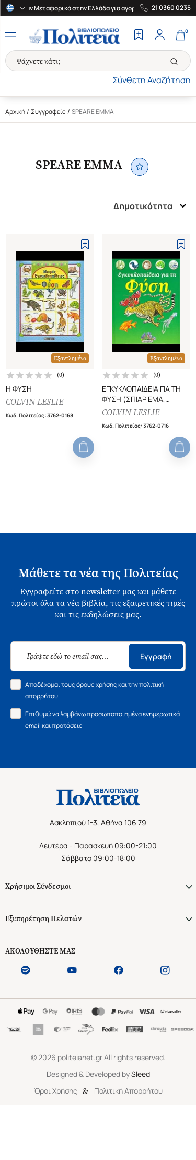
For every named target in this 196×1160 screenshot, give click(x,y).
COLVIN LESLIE (34, 401)
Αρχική (15, 111)
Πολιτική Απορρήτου (128, 1091)
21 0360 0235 (171, 8)
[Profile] (159, 36)
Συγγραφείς (48, 111)
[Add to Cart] (83, 447)
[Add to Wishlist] (85, 244)
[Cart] (180, 36)
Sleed (140, 1074)
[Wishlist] (138, 36)
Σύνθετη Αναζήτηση (151, 80)
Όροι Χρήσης (55, 1091)
